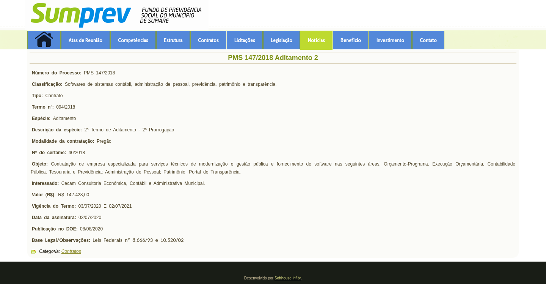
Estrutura (173, 40)
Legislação (281, 40)
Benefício (350, 40)
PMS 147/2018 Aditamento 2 (273, 58)
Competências (133, 40)
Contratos (208, 40)
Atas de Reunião (85, 40)
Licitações (244, 40)
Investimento (390, 40)
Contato (428, 40)
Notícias (316, 40)
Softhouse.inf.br (288, 278)
